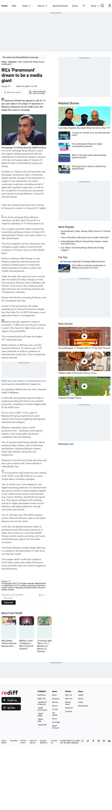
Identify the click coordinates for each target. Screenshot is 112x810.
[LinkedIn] (109, 742)
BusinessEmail (60, 5)
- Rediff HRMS (40, 715)
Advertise (13, 741)
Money (42, 5)
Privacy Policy (23, 742)
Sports (54, 706)
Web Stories (65, 323)
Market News (68, 703)
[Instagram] (98, 742)
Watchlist (69, 708)
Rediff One (41, 699)
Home (4, 5)
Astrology (56, 722)
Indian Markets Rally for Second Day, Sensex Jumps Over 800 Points (84, 242)
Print (42, 595)
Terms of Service (33, 742)
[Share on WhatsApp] (82, 742)
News (26, 5)
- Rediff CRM (40, 720)
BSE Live (68, 695)
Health (80, 695)
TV (83, 5)
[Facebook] (93, 742)
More (95, 5)
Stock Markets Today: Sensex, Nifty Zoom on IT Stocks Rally (86, 232)
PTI (9, 86)
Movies (55, 702)
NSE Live (68, 699)
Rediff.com (71, 741)
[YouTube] (104, 742)
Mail (14, 5)
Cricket (55, 709)
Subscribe (8, 602)
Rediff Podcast (55, 727)
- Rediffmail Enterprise (42, 703)
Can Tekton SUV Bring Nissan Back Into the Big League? (82, 248)
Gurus (75, 5)
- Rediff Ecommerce (42, 709)
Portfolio (68, 711)
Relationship (83, 706)
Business (13, 62)
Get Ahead (54, 714)
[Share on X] (88, 742)
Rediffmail (41, 695)
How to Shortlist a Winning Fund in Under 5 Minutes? (85, 237)
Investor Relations (43, 742)
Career (80, 702)
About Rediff (3, 742)
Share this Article (12, 92)
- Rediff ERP (42, 725)
